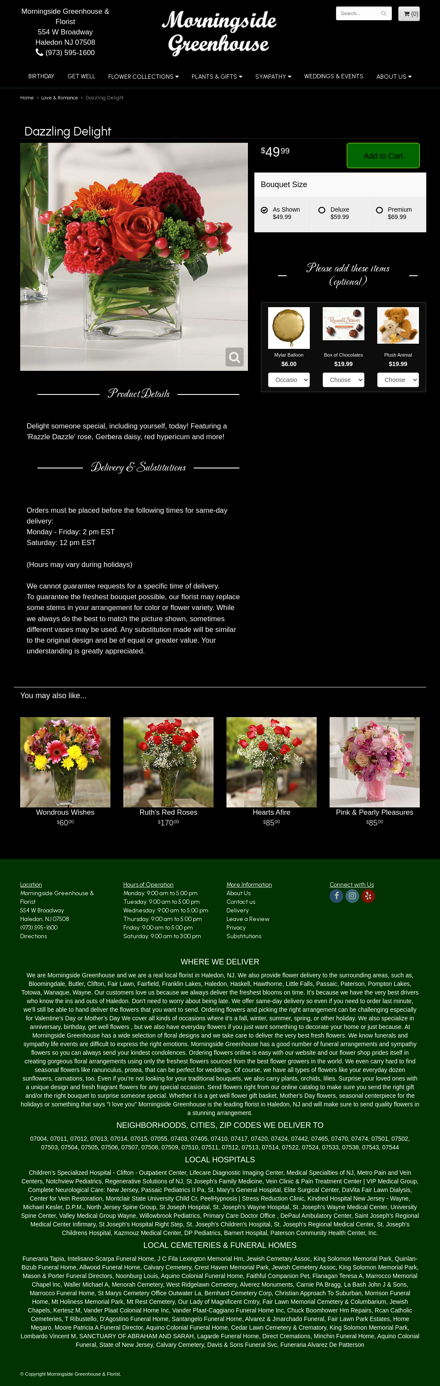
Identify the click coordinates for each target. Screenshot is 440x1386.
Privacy (236, 927)
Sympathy (270, 76)
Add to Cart (383, 156)
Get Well (81, 76)
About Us (391, 76)
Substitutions (243, 936)
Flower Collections (141, 76)
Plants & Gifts (214, 76)
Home (27, 98)
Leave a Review (247, 919)
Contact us (240, 902)
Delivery (237, 910)
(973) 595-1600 (65, 53)
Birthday (41, 76)
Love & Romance (59, 98)
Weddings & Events (334, 76)
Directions (33, 936)
